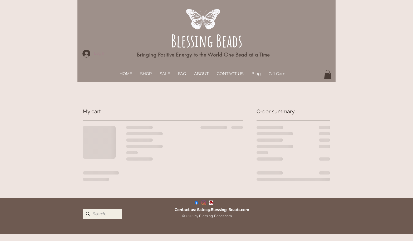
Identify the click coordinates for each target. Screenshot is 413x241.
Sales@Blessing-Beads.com (223, 209)
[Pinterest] (211, 203)
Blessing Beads (206, 41)
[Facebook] (196, 203)
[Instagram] (203, 203)
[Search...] (102, 214)
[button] (328, 74)
